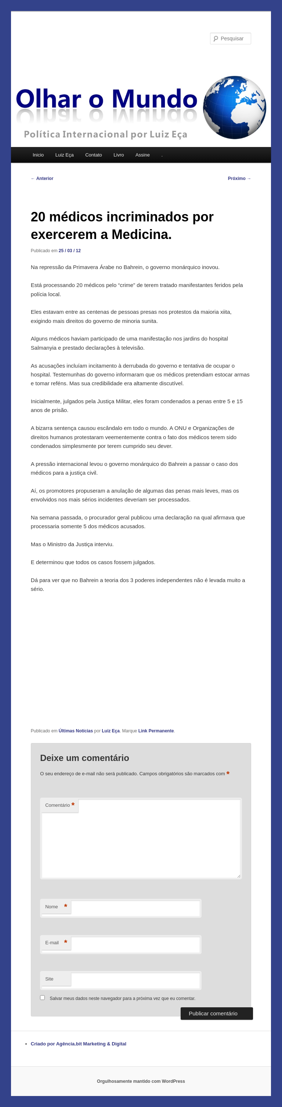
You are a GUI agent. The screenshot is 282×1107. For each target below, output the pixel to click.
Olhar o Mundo (70, 38)
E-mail (56, 943)
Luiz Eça (64, 155)
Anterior (42, 178)
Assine (142, 155)
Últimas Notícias (76, 730)
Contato (93, 155)
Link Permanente (156, 730)
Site (49, 979)
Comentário (60, 805)
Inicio (38, 155)
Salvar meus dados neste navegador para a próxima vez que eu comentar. (123, 998)
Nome (56, 907)
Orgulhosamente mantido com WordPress (141, 1081)
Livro (118, 155)
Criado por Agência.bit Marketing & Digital (78, 1044)
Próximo (239, 178)
